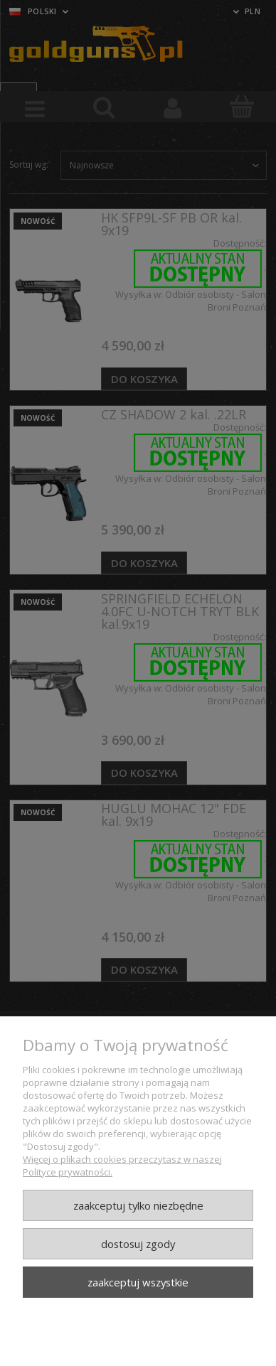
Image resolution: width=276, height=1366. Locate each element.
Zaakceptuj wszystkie (138, 1282)
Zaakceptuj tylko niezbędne (138, 1205)
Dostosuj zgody (138, 1244)
